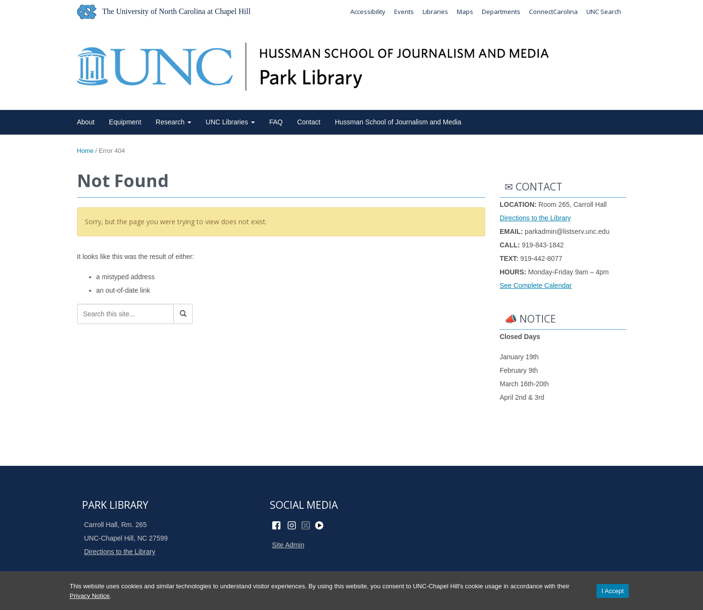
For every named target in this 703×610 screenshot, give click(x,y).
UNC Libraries (230, 122)
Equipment (125, 122)
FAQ (276, 122)
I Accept (612, 591)
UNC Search (603, 11)
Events (404, 11)
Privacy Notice (90, 595)
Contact (308, 122)
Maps (465, 11)
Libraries (435, 11)
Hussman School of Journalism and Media (398, 122)
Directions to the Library (535, 218)
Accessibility (367, 11)
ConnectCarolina (553, 11)
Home (85, 150)
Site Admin (288, 545)
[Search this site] (125, 314)
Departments (501, 11)
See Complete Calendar (535, 285)
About (86, 122)
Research (173, 122)
